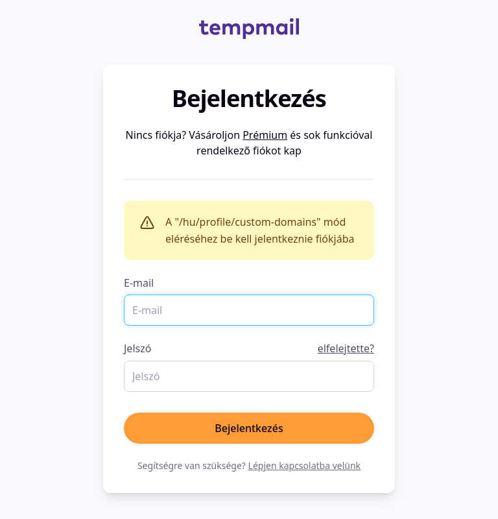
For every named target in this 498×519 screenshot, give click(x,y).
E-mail (139, 283)
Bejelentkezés (249, 428)
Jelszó (249, 348)
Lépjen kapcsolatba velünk (304, 465)
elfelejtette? (346, 348)
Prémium (265, 135)
